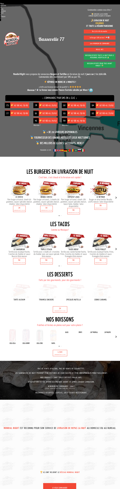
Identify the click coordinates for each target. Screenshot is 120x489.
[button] (19, 197)
